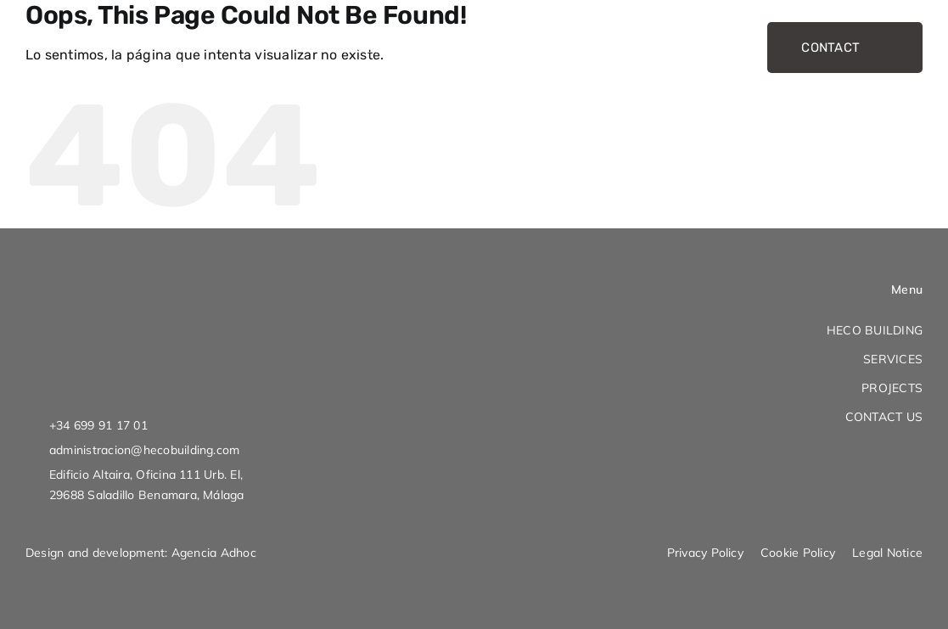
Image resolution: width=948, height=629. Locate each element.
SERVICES (893, 359)
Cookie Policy (797, 552)
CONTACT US (884, 416)
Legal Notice (887, 552)
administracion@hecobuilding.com (144, 450)
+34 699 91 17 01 (98, 425)
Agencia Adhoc (213, 552)
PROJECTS (892, 388)
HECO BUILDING (875, 330)
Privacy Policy (705, 552)
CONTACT (845, 47)
